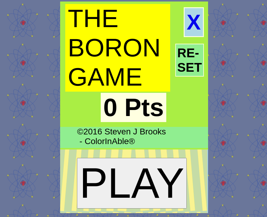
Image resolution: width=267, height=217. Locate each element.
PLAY (131, 183)
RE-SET (189, 60)
